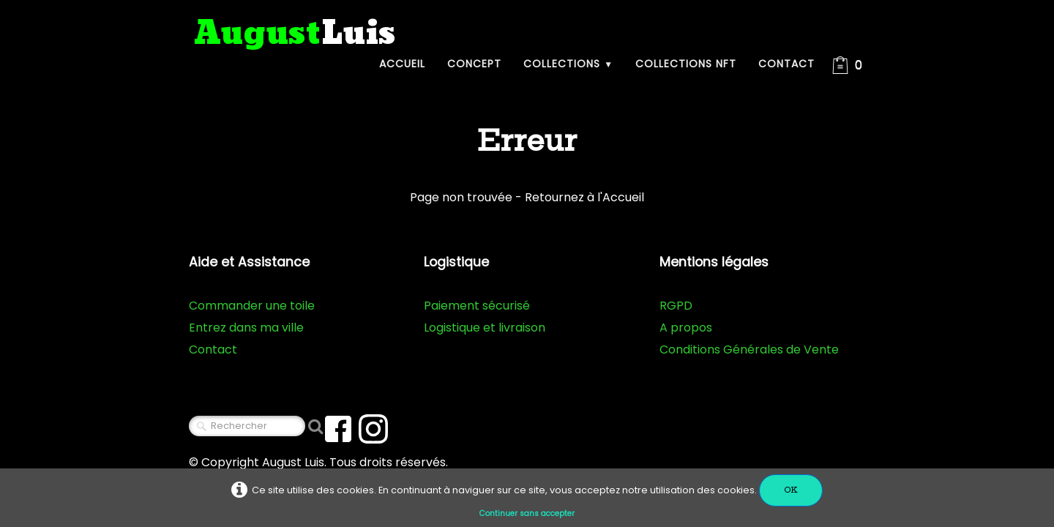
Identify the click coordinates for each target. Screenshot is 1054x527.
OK (791, 490)
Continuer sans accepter (527, 513)
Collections (568, 63)
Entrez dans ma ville (246, 327)
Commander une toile (252, 305)
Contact (786, 63)
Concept (474, 63)
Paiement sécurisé (477, 305)
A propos (685, 327)
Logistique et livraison (484, 327)
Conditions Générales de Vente (749, 349)
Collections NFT (685, 63)
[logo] (295, 34)
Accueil (402, 63)
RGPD (675, 305)
